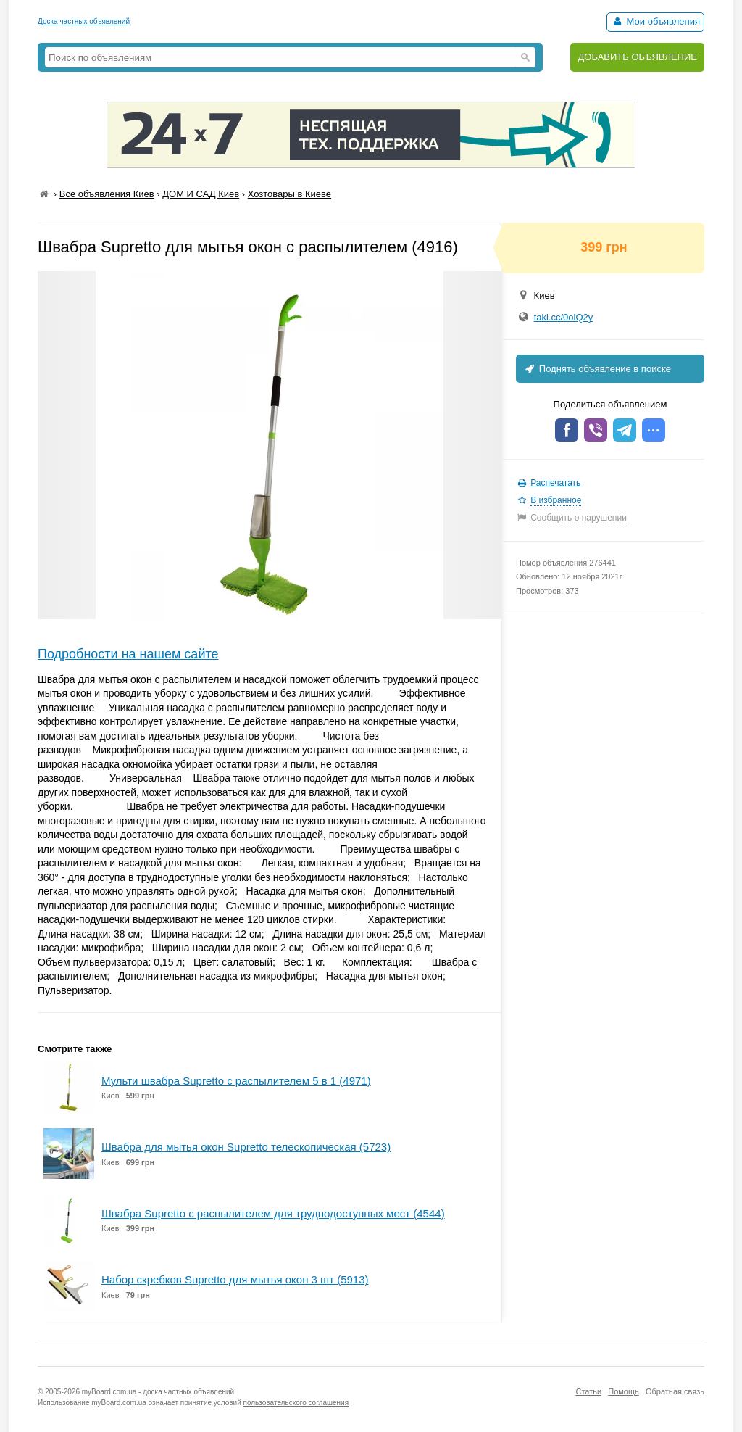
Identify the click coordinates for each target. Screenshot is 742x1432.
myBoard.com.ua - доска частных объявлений (158, 1392)
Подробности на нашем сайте (128, 654)
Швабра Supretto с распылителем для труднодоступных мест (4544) (273, 1213)
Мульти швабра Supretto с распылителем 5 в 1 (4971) (236, 1081)
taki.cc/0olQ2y (563, 317)
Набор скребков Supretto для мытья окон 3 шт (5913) (235, 1279)
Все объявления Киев (106, 194)
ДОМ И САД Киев (200, 194)
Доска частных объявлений (84, 21)
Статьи (588, 1391)
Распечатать (555, 483)
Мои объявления (655, 21)
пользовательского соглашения (296, 1403)
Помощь (623, 1391)
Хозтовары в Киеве (289, 194)
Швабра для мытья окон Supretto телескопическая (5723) (246, 1147)
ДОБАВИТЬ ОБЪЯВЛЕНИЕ (637, 56)
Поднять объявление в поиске (597, 368)
